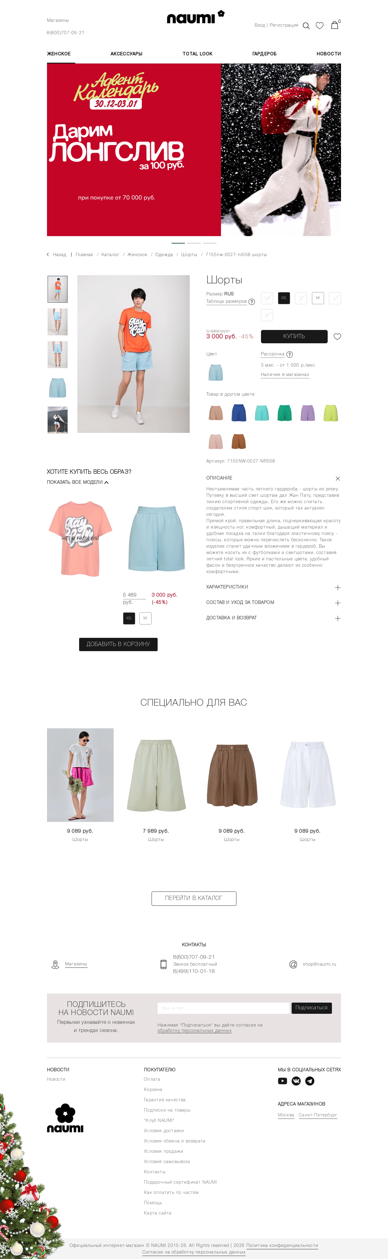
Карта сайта (158, 1213)
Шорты (80, 840)
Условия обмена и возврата (175, 1141)
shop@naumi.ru (312, 964)
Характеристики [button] (227, 587)
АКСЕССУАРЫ (127, 54)
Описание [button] (219, 478)
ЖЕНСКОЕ (59, 54)
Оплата (152, 1080)
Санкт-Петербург (318, 1115)
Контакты (155, 1172)
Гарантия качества (165, 1100)
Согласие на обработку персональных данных (194, 1252)
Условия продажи (163, 1152)
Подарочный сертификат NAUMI (180, 1183)
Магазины (58, 21)
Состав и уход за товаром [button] (240, 603)
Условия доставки (164, 1131)
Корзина (153, 1090)
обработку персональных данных (195, 1031)
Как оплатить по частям (171, 1193)
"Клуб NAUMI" (159, 1121)
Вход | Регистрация (277, 26)
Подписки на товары (167, 1110)
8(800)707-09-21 (66, 33)
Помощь (153, 1203)
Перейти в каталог (193, 898)
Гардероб (265, 54)
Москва (286, 1115)
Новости (329, 54)
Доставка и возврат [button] (231, 618)
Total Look (197, 54)
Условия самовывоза (167, 1162)
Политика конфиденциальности (282, 1246)
